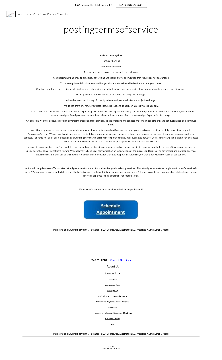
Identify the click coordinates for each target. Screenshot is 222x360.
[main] (111, 29)
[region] (111, 5)
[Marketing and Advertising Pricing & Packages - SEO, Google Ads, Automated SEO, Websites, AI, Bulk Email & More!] (111, 229)
